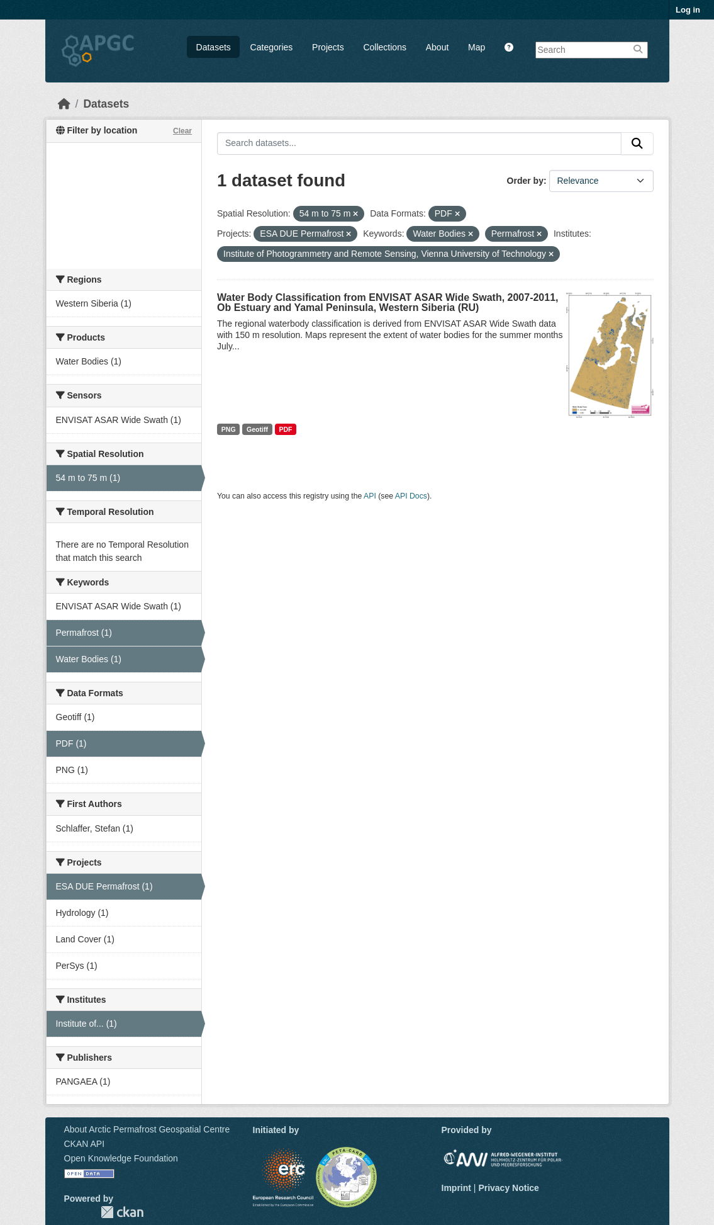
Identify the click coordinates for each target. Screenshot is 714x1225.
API (370, 496)
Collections (384, 47)
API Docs (411, 496)
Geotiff (257, 429)
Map (476, 47)
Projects (328, 47)
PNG (228, 429)
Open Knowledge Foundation (121, 1158)
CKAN (122, 1212)
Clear (182, 131)
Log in (688, 9)
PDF (285, 429)
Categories (271, 47)
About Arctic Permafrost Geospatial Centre (147, 1129)
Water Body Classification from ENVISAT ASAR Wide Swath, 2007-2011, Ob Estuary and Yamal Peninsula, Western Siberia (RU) (388, 302)
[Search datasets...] (419, 143)
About (437, 47)
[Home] (64, 104)
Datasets (213, 47)
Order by (525, 181)
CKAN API (84, 1144)
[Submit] (637, 143)
